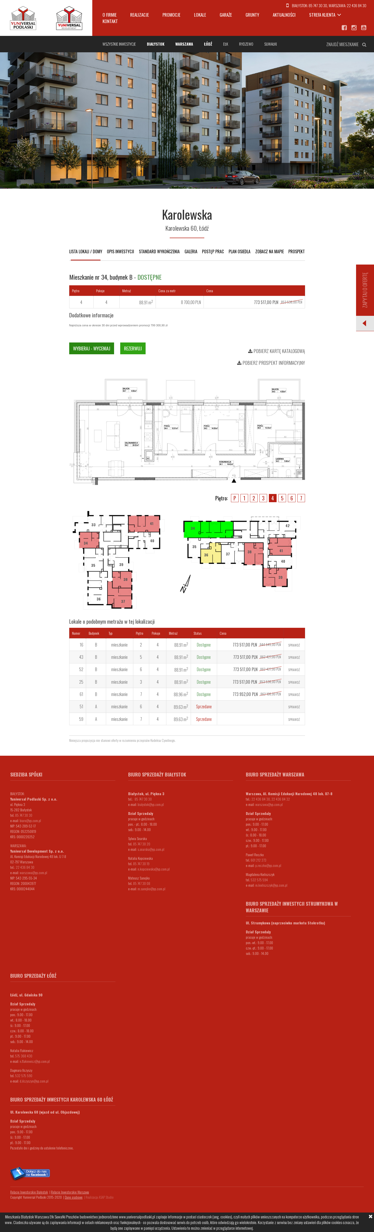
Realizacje (139, 15)
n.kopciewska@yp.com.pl (154, 869)
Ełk (225, 44)
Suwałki (270, 44)
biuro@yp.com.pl (30, 820)
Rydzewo (246, 44)
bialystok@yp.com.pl (151, 804)
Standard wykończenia (159, 251)
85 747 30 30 (318, 5)
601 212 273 (258, 860)
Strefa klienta (322, 15)
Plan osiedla (239, 251)
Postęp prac (213, 251)
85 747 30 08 (141, 883)
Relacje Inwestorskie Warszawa (70, 1192)
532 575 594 (259, 879)
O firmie (110, 15)
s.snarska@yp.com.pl (151, 849)
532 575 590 (23, 1075)
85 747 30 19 (141, 863)
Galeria (191, 251)
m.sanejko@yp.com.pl (151, 888)
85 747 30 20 (141, 843)
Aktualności (284, 15)
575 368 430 (23, 1055)
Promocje (171, 15)
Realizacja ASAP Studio (100, 1197)
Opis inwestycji (120, 251)
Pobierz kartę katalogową (276, 351)
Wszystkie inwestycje (119, 44)
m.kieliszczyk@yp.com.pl (271, 885)
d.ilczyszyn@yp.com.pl (34, 1081)
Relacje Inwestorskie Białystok (29, 1192)
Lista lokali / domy (85, 251)
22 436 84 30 (356, 5)
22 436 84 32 (280, 799)
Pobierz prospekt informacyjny (271, 362)
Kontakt (110, 21)
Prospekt (296, 251)
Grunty (252, 15)
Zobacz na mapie (269, 251)
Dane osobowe (74, 1197)
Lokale (200, 15)
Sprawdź (294, 645)
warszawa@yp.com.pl (33, 872)
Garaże (226, 15)
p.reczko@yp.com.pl (268, 865)
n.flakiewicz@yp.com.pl (35, 1061)
